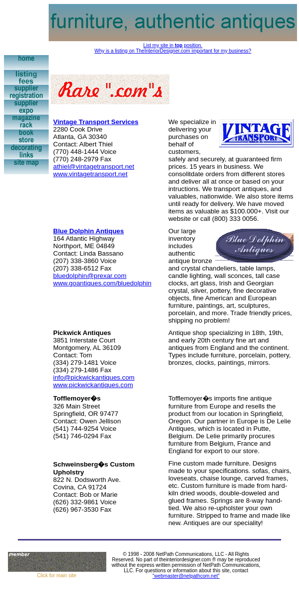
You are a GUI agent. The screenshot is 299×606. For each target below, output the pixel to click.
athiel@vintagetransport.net (93, 166)
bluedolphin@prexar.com (90, 275)
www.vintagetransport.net (90, 174)
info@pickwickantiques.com (94, 377)
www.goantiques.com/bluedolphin (102, 283)
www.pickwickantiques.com (93, 385)
